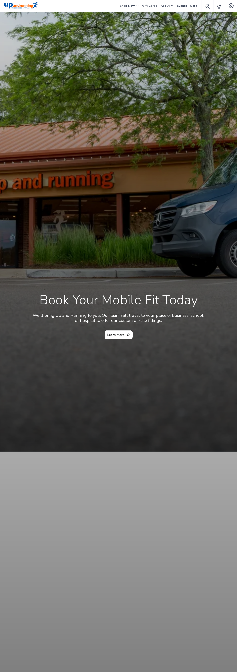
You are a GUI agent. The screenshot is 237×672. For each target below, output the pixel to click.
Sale (192, 6)
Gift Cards (148, 6)
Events (181, 6)
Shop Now (126, 6)
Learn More (116, 335)
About (164, 6)
